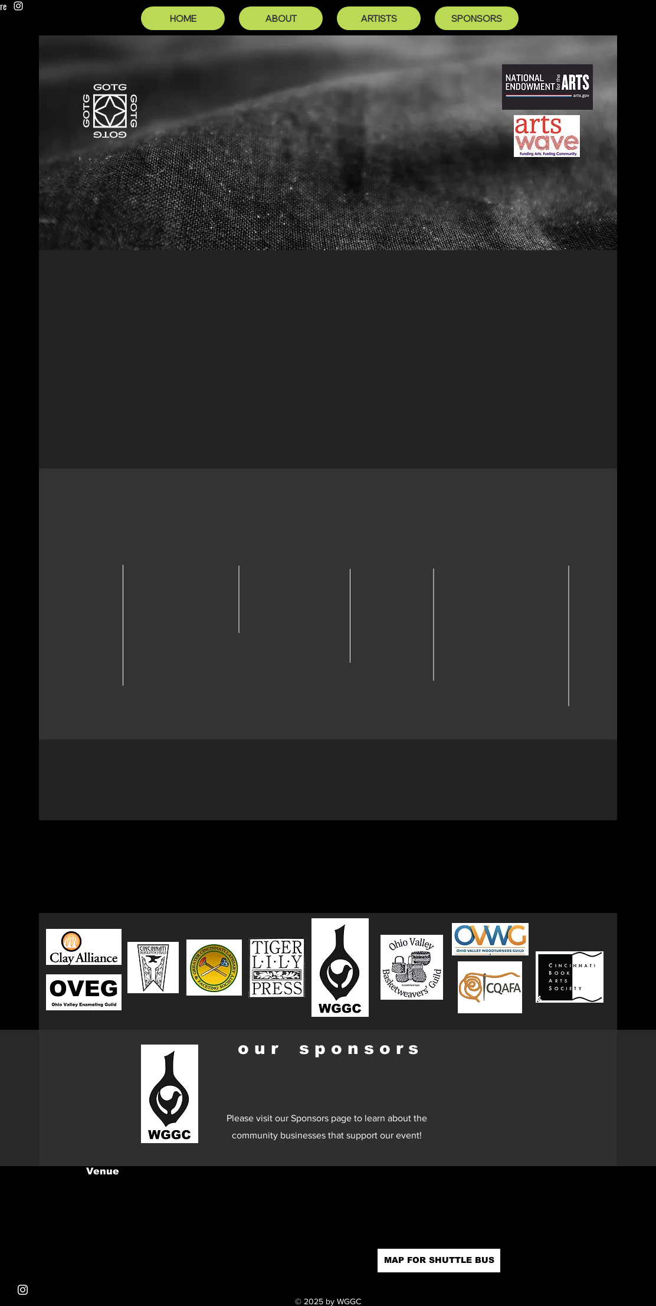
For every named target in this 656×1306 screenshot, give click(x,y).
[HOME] (183, 18)
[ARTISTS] (379, 18)
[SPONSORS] (477, 18)
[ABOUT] (281, 18)
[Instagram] (18, 6)
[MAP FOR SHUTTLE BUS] (439, 1260)
